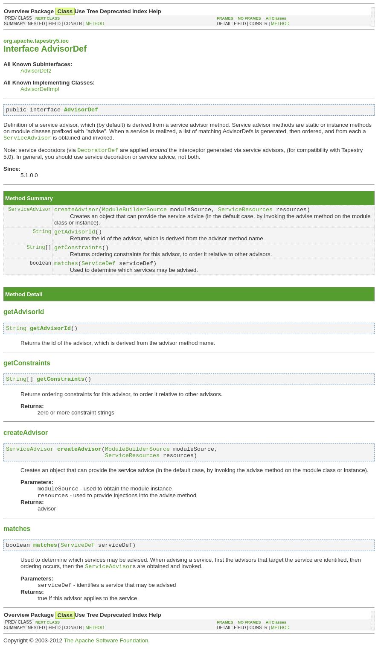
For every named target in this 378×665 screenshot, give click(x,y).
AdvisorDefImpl (39, 89)
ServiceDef (98, 271)
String (42, 236)
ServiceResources (245, 213)
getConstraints (78, 254)
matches (66, 271)
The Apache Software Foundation (106, 658)
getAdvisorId (74, 237)
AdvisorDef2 (36, 70)
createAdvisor (76, 213)
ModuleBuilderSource (134, 213)
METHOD (95, 23)
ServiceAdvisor (29, 213)
